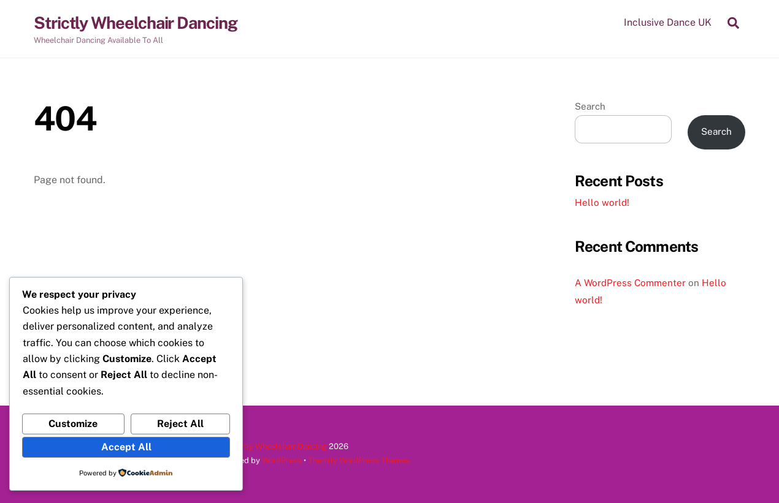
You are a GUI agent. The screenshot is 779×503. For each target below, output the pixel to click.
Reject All (180, 423)
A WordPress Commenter (630, 283)
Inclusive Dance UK (668, 22)
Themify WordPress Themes (359, 460)
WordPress (282, 460)
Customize (73, 423)
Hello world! (602, 202)
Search (590, 106)
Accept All (126, 447)
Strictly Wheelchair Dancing (276, 446)
